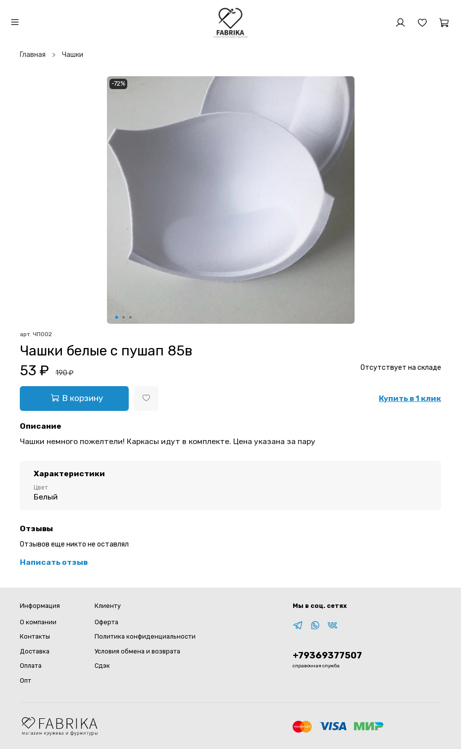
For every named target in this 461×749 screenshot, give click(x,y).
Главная (33, 54)
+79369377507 (327, 655)
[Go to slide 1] (116, 317)
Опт (25, 680)
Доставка (35, 651)
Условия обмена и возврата (137, 651)
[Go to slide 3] (130, 317)
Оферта (106, 622)
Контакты (35, 636)
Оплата (31, 665)
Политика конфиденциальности (145, 636)
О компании (38, 622)
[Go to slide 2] (123, 317)
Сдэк (102, 665)
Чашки (72, 54)
